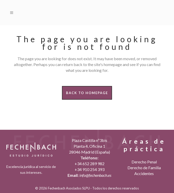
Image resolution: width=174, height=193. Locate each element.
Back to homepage (87, 93)
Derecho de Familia (144, 167)
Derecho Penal (144, 161)
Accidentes (144, 173)
